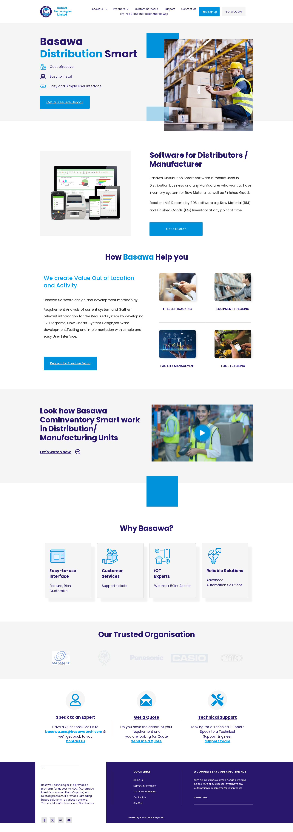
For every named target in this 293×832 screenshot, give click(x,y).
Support (170, 9)
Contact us (75, 740)
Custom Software (146, 9)
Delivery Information (144, 784)
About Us (99, 9)
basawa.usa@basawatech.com (73, 730)
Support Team (217, 740)
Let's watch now (58, 452)
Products (121, 9)
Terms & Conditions (144, 790)
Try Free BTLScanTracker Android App (144, 14)
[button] (99, 9)
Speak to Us (200, 796)
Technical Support (217, 716)
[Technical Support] (217, 699)
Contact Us (188, 9)
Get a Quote (146, 716)
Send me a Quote (146, 740)
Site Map (138, 802)
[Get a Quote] (146, 699)
